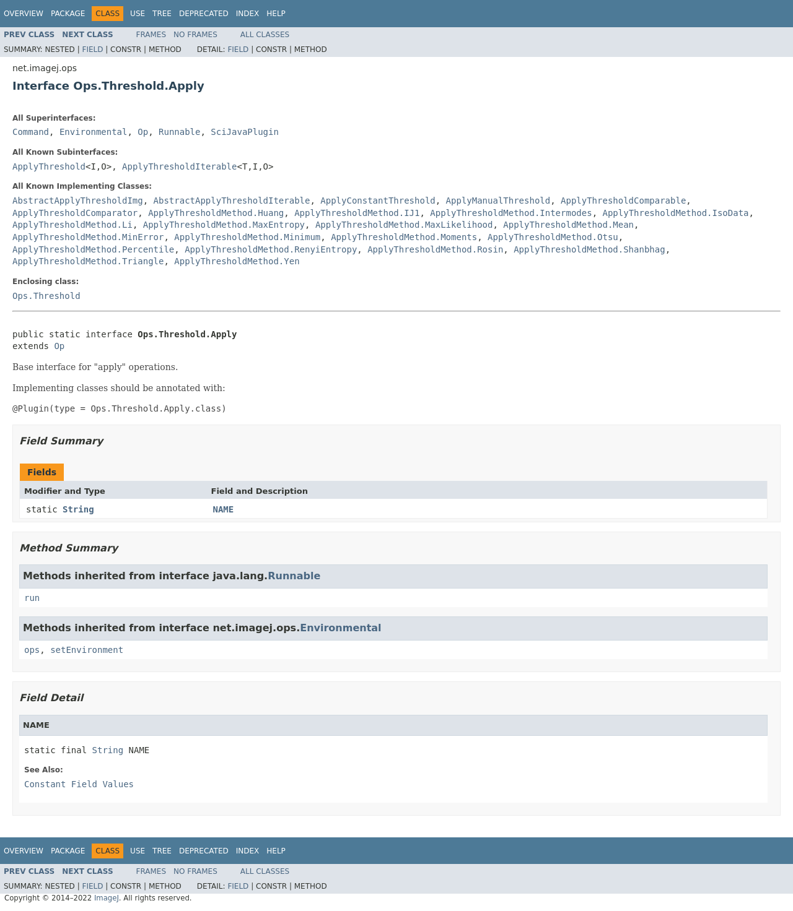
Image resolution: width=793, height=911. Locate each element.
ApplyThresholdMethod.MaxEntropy (224, 225)
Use (137, 13)
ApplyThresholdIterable (179, 166)
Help (276, 13)
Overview (23, 13)
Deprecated (204, 13)
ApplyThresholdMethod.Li (72, 225)
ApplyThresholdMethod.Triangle (88, 261)
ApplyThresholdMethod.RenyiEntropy (271, 249)
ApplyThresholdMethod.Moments (404, 237)
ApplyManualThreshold (498, 200)
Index (248, 13)
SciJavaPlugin (245, 132)
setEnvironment (86, 650)
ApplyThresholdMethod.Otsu (553, 237)
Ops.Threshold (46, 296)
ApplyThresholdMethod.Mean (568, 225)
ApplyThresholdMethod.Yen (236, 261)
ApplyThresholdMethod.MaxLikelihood (404, 225)
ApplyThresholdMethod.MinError (88, 237)
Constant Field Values (79, 784)
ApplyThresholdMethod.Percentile (93, 249)
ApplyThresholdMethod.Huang (216, 213)
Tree (162, 13)
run (32, 598)
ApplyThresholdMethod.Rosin (435, 249)
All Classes (264, 34)
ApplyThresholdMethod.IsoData (675, 213)
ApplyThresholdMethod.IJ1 (356, 213)
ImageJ (106, 898)
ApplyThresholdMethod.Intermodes (511, 213)
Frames (151, 34)
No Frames (195, 34)
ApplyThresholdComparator (75, 213)
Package (68, 13)
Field (92, 49)
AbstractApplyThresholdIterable (232, 200)
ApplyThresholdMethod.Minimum (247, 237)
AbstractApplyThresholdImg (77, 200)
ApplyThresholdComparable (623, 200)
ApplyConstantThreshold (377, 200)
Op (143, 132)
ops (32, 650)
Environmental (93, 132)
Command (30, 132)
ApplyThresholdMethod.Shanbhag (589, 249)
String (78, 509)
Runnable (179, 132)
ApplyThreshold (48, 166)
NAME (223, 509)
